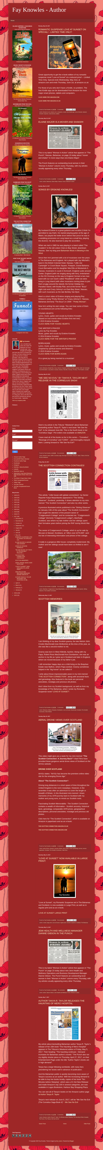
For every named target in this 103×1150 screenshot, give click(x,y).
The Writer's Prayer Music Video (22, 478)
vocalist (87, 369)
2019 (15, 511)
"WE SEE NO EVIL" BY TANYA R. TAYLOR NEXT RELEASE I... (23, 551)
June (17, 532)
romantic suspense (43, 113)
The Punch (41, 1119)
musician (56, 369)
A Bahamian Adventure (22, 62)
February (18, 587)
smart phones (52, 113)
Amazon (45, 455)
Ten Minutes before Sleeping (66, 1117)
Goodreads (17, 463)
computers (59, 112)
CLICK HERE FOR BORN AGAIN (52, 354)
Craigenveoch (51, 589)
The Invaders (81, 369)
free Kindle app (70, 112)
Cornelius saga (57, 455)
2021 (15, 507)
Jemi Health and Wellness (60, 992)
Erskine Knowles (71, 368)
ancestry (57, 848)
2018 (15, 514)
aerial (44, 848)
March (17, 585)
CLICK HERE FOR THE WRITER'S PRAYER (57, 339)
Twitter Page (17, 482)
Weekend (45, 457)
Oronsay (70, 369)
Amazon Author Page (19, 457)
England (64, 368)
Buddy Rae (51, 368)
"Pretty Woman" (79, 302)
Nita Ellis (65, 369)
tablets (57, 113)
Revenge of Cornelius (67, 455)
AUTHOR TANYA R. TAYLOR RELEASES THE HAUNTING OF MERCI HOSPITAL (61, 1002)
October (18, 523)
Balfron (50, 710)
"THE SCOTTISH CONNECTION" (52, 677)
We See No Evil (71, 1102)
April (17, 583)
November (19, 521)
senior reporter (79, 589)
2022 (15, 504)
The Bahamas (84, 922)
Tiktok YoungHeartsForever (21, 480)
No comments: (61, 453)
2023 (15, 502)
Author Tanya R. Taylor (49, 1094)
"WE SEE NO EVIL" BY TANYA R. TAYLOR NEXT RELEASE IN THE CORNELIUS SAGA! (62, 379)
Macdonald (73, 589)
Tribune (83, 455)
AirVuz (47, 848)
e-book (64, 112)
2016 (15, 593)
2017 (15, 516)
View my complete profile (19, 400)
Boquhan (54, 710)
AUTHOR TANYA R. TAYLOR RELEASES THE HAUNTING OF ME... (23, 578)
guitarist (77, 368)
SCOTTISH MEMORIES (50, 599)
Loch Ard (67, 589)
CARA (52, 455)
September (19, 525)
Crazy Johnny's (58, 368)
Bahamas (49, 181)
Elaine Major (55, 181)
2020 (15, 509)
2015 (15, 595)
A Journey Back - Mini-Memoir (22, 255)
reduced (85, 112)
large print (49, 922)
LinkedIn (16, 469)
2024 (15, 500)
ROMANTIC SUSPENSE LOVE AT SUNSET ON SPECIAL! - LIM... (23, 538)
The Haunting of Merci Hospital (80, 1117)
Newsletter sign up (19, 471)
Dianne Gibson (50, 992)
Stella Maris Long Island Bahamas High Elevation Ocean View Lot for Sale (23, 475)
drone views (66, 848)
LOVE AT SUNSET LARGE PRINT (52, 913)
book (49, 455)
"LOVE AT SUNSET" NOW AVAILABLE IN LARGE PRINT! (22, 568)
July (17, 530)
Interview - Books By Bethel (21, 467)
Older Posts (87, 1123)
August (18, 528)
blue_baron (59, 1141)
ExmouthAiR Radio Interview (21, 459)
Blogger (72, 1141)
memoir (84, 848)
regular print (63, 922)
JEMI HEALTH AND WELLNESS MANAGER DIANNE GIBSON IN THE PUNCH (60, 932)
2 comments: (60, 109)
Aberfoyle (45, 589)
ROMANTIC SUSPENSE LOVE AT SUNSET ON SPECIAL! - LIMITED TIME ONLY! (62, 30)
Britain (60, 848)
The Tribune (48, 1119)
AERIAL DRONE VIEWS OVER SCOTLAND (60, 720)
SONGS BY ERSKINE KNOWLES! (55, 189)
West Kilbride (48, 711)
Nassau (60, 181)
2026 (15, 495)
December (19, 518)
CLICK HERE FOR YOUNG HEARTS (54, 324)
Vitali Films (64, 850)
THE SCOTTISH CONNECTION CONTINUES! (61, 465)
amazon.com (53, 112)
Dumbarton (60, 710)
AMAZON (81, 433)
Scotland (79, 710)
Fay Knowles (26, 341)
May (17, 535)
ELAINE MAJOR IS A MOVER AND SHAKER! (60, 122)
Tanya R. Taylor (76, 455)
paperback (41, 850)
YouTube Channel (18, 484)
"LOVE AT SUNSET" (60, 692)
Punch (64, 181)
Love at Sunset (78, 112)
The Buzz (75, 369)
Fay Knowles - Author (39, 9)
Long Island (51, 369)
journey (80, 848)
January (18, 590)
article (44, 181)
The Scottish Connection (50, 590)
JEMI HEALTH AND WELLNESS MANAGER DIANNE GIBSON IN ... (22, 573)
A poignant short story (22, 332)
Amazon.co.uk (46, 112)
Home (12, 20)
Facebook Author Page (20, 461)
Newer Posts (42, 1123)
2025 (15, 497)
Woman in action (70, 181)
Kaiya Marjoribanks (60, 589)
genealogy (75, 848)
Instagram (16, 465)
